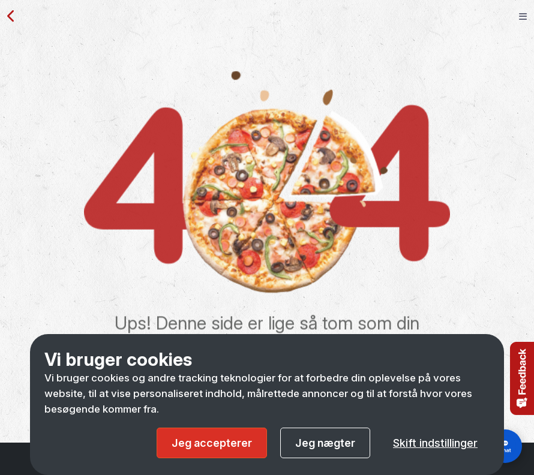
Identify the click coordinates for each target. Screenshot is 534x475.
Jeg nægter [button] (325, 443)
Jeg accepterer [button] (212, 443)
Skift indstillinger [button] (435, 443)
